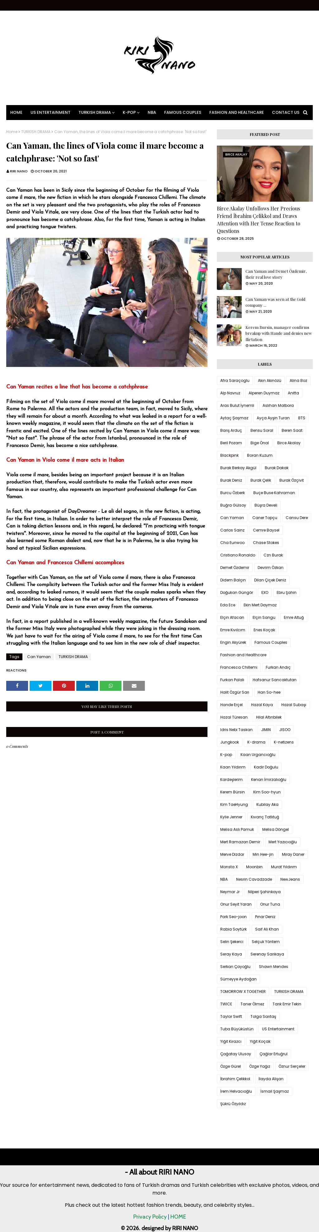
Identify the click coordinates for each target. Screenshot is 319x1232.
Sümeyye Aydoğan (238, 979)
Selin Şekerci (231, 941)
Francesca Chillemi (238, 667)
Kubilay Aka (267, 804)
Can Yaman (39, 656)
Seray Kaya (231, 954)
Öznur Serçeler (292, 1066)
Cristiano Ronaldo (237, 555)
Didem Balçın (233, 580)
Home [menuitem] (16, 112)
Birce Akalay (289, 442)
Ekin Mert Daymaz (260, 605)
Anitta (293, 393)
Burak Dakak (276, 467)
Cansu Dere (297, 517)
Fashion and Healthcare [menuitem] (236, 112)
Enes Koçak (264, 630)
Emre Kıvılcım (232, 630)
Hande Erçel (231, 704)
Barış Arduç (231, 430)
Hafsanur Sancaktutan (275, 679)
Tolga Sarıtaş (263, 1016)
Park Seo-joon (233, 916)
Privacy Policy (150, 1216)
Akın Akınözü (269, 380)
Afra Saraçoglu (235, 380)
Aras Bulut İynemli (237, 405)
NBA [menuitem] (152, 112)
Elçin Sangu (264, 617)
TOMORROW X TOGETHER (243, 991)
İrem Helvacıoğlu (236, 1091)
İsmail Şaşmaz (274, 1091)
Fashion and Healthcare (243, 654)
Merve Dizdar (232, 854)
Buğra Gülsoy (233, 505)
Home (11, 131)
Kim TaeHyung (234, 804)
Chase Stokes (266, 542)
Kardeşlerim (231, 779)
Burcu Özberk (232, 492)
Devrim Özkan (270, 567)
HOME (178, 1216)
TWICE (226, 1004)
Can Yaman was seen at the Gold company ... (275, 302)
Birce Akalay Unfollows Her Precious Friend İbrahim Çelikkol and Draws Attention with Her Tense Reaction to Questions (258, 219)
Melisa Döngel (275, 829)
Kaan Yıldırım (232, 767)
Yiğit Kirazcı (230, 1041)
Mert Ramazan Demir (240, 842)
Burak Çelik (260, 480)
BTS (301, 418)
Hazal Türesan (234, 717)
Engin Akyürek (233, 642)
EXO (264, 592)
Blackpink (229, 455)
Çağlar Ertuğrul (273, 1053)
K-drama (256, 742)
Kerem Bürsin (232, 792)
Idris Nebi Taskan (236, 729)
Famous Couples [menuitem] (182, 112)
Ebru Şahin (287, 592)
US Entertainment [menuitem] (50, 112)
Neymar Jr (230, 891)
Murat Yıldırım (284, 866)
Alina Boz (298, 380)
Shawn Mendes (273, 966)
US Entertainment (278, 1029)
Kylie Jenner (231, 817)
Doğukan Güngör (236, 592)
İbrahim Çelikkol (235, 1078)
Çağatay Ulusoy (235, 1053)
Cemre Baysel (266, 530)
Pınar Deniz (265, 916)
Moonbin (254, 866)
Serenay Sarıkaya (267, 954)
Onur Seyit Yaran (236, 904)
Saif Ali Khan (267, 929)
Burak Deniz (231, 480)
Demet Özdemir (234, 567)
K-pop (226, 754)
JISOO (284, 729)
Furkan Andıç (278, 667)
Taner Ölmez (252, 1004)
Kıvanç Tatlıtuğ (265, 817)
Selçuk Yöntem (266, 941)
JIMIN (266, 729)
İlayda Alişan (271, 1078)
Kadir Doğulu (266, 767)
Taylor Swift (231, 1016)
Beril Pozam (231, 442)
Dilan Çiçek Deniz (270, 580)
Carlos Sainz (232, 530)
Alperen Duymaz (264, 393)
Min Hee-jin (263, 854)
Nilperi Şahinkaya (264, 891)
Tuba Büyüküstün (237, 1029)
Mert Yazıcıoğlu (283, 842)
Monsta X (229, 866)
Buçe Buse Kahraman (274, 492)
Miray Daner (293, 854)
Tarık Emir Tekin (287, 1004)
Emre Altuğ (294, 617)
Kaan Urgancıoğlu (257, 754)
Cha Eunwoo (232, 542)
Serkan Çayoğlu (235, 966)
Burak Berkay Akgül (238, 467)
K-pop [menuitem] (129, 112)
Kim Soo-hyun (267, 792)
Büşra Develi (266, 505)
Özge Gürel (230, 1066)
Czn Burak (273, 555)
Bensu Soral (261, 430)
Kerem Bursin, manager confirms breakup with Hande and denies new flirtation (278, 333)
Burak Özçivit (291, 480)
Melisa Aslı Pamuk (237, 829)
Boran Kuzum (260, 455)
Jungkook (229, 742)
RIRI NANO (19, 171)
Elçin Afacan (232, 617)
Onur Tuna (270, 904)
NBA (224, 879)
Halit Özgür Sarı (234, 692)
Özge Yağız (259, 1066)
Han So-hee (269, 692)
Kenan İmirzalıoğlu (268, 779)
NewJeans (290, 879)
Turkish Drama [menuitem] (95, 112)
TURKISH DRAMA (35, 131)
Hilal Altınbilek (269, 717)
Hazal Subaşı (293, 704)
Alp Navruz (230, 393)
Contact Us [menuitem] (285, 112)
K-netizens (284, 742)
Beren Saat (292, 430)
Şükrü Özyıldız (233, 1103)
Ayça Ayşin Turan (273, 418)
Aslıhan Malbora (278, 405)
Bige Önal (259, 442)
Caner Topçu (264, 517)
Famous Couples (271, 642)
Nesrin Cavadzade (254, 879)
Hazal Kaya (262, 704)
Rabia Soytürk (233, 929)
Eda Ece (227, 605)
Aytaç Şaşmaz (234, 418)
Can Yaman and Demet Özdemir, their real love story (276, 274)
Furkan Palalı (232, 679)
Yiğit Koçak (260, 1041)
